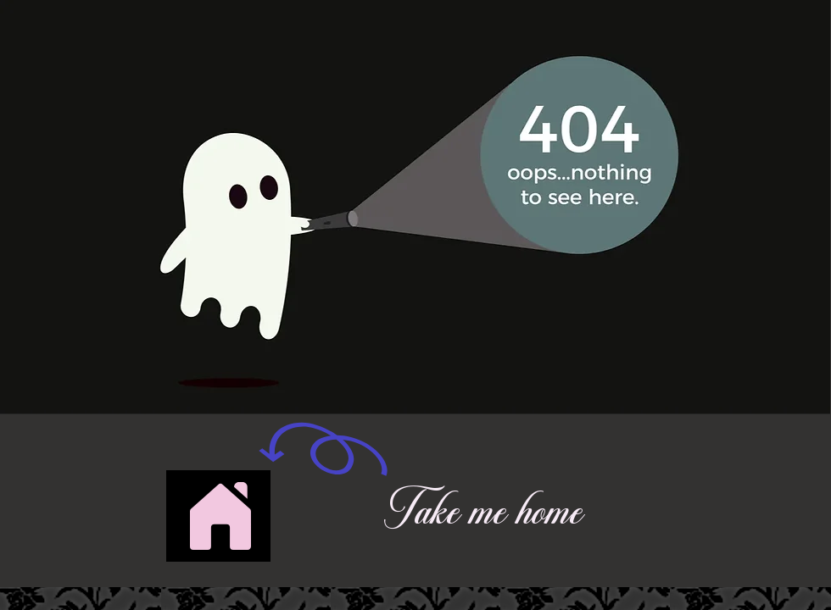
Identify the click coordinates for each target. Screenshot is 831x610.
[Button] (218, 516)
